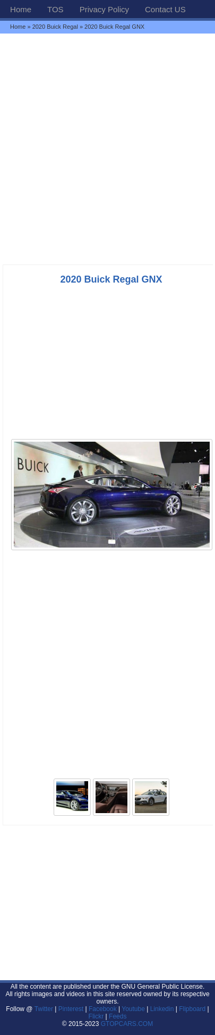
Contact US (165, 9)
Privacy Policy (104, 9)
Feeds (117, 1016)
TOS (55, 9)
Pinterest (70, 1009)
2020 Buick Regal (55, 26)
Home (20, 9)
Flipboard (192, 1009)
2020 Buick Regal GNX (111, 279)
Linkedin (162, 1009)
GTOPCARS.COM (127, 1024)
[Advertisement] (107, 148)
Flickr (96, 1016)
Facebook (103, 1009)
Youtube (133, 1009)
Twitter (45, 1009)
